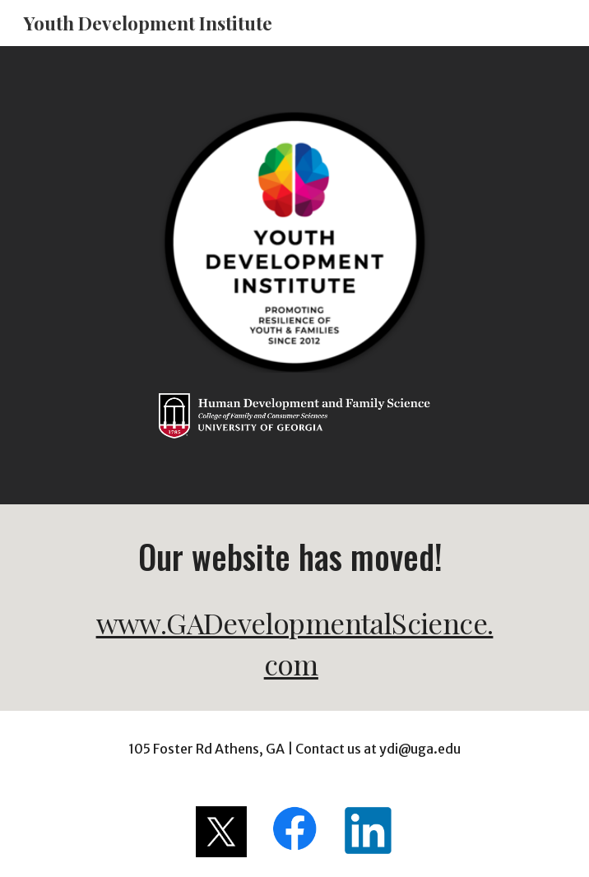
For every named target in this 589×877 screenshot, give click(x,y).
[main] (294, 607)
